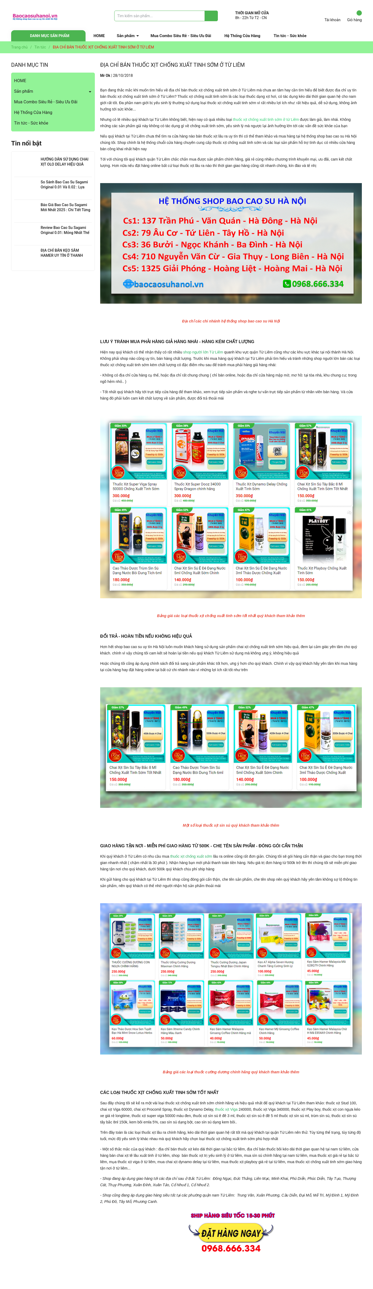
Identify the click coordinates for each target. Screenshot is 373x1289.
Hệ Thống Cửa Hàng (242, 35)
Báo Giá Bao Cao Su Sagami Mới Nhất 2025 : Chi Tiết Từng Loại (65, 210)
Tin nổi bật (26, 143)
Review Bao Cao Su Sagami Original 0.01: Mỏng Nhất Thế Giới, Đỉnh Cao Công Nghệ (65, 232)
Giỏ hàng (354, 16)
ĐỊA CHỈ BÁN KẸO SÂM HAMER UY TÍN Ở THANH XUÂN (62, 255)
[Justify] (211, 16)
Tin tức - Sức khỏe (290, 35)
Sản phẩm (126, 35)
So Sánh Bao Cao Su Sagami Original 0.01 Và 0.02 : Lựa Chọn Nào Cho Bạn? (64, 187)
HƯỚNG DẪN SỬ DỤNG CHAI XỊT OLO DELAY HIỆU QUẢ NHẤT (64, 164)
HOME (99, 35)
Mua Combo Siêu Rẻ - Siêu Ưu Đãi (181, 35)
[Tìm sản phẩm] (166, 16)
